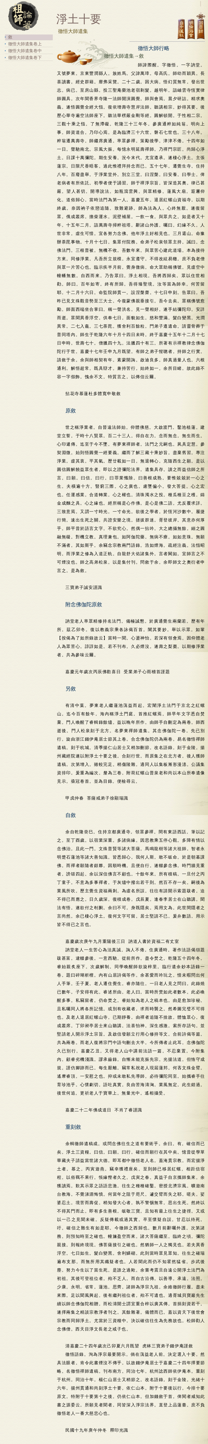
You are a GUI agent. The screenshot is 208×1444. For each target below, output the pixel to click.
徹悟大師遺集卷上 (25, 44)
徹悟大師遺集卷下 (25, 57)
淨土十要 (73, 19)
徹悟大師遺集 (68, 31)
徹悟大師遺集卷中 (25, 50)
